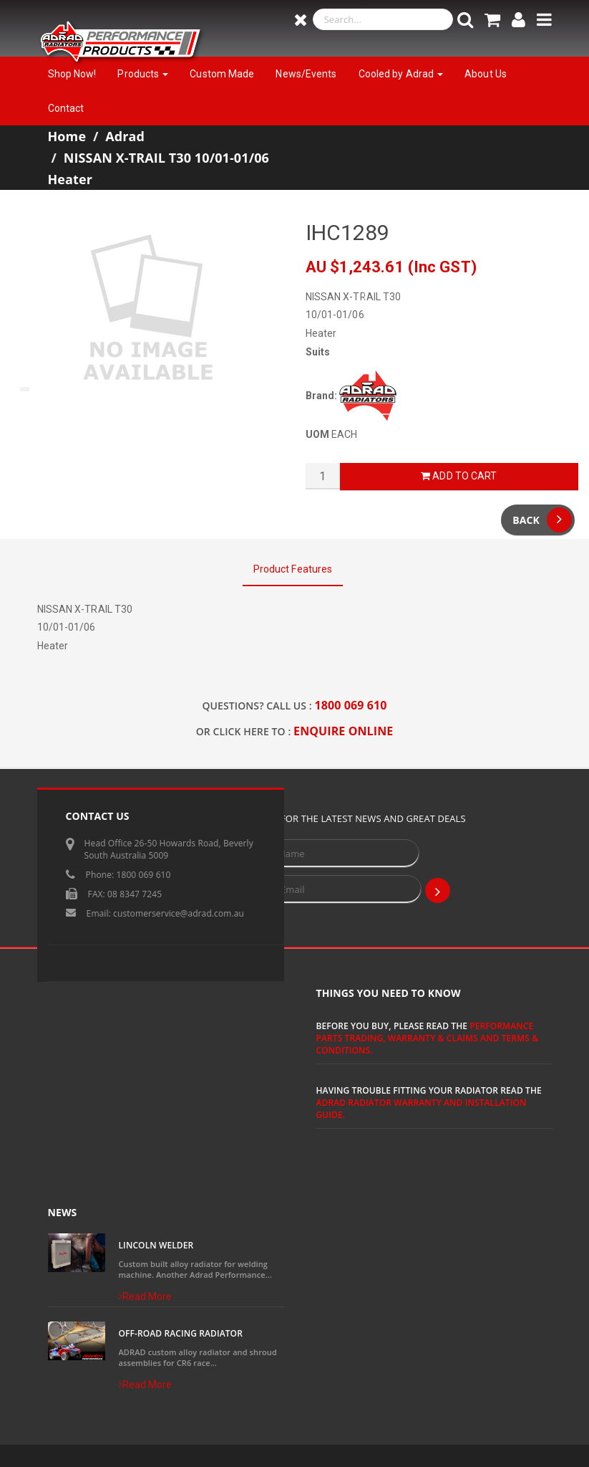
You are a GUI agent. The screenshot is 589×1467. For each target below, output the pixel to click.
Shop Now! (72, 74)
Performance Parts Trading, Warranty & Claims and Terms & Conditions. (427, 1038)
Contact (66, 108)
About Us (485, 74)
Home (67, 136)
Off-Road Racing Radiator (181, 1333)
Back (542, 519)
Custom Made (222, 74)
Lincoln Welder (156, 1245)
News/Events (306, 74)
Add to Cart (459, 476)
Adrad (125, 136)
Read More (145, 1296)
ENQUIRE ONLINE (343, 731)
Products (142, 74)
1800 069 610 (351, 705)
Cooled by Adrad (401, 74)
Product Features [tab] (293, 569)
